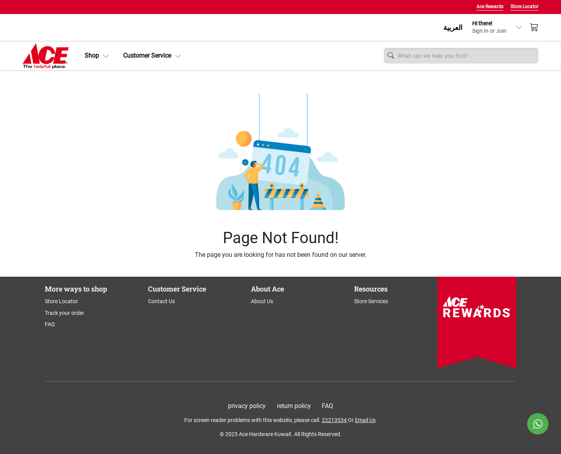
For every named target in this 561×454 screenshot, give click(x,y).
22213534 (334, 420)
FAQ (50, 324)
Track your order (64, 313)
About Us (262, 301)
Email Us (365, 420)
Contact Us (161, 301)
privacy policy (247, 406)
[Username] (466, 55)
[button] (97, 55)
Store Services (371, 301)
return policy (294, 406)
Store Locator (524, 6)
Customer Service (152, 55)
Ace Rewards (489, 6)
